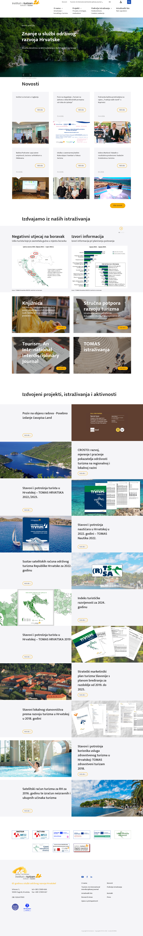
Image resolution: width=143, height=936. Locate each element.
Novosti (64, 2)
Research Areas (87, 897)
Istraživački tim (122, 8)
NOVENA (114, 931)
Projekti (77, 8)
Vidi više (28, 435)
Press (109, 897)
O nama (58, 8)
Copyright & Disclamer (87, 931)
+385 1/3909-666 (40, 889)
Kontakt (110, 893)
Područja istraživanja (101, 8)
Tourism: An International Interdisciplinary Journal (86, 2)
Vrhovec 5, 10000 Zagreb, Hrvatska (21, 891)
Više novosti (117, 205)
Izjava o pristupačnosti (89, 901)
